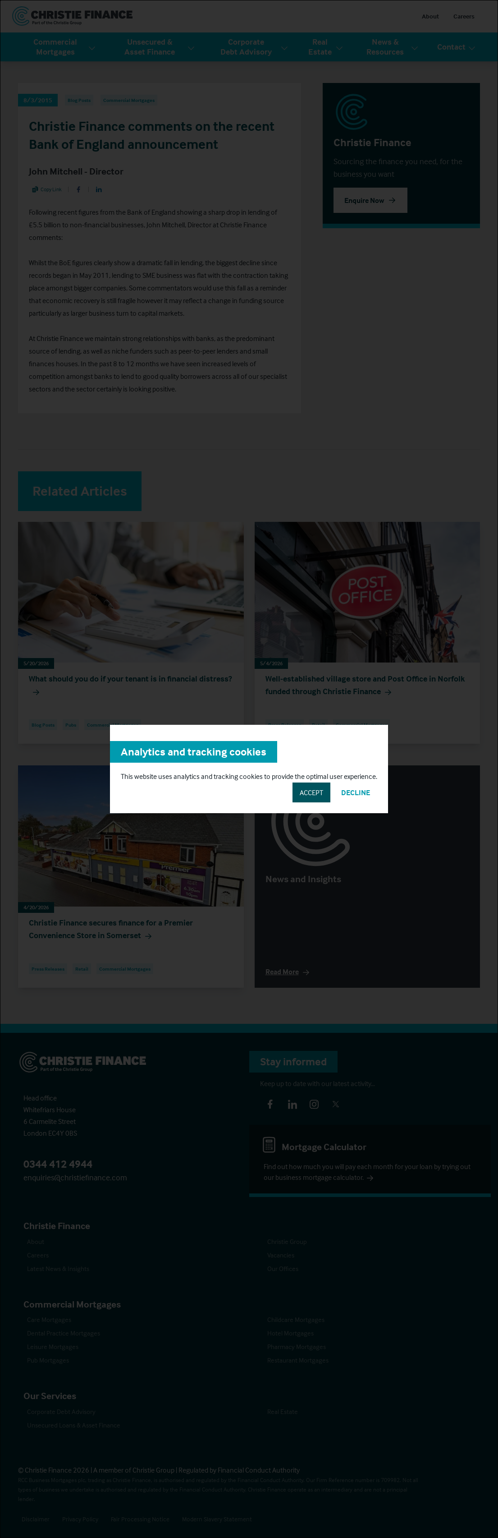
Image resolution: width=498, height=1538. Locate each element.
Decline (355, 792)
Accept (311, 792)
